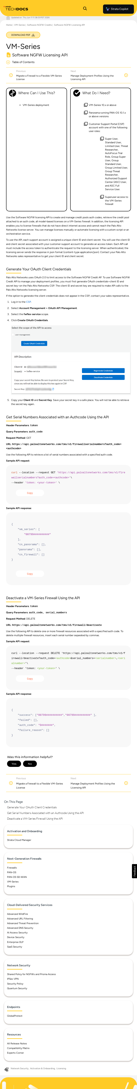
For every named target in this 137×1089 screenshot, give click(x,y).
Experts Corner (15, 1052)
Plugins (11, 886)
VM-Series (19, 25)
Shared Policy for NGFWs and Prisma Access (31, 974)
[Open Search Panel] (85, 9)
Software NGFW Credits (39, 25)
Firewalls (12, 867)
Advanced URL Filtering (20, 918)
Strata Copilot (116, 9)
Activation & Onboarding (42, 1068)
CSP (28, 301)
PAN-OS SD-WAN (17, 877)
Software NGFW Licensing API (69, 25)
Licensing (61, 1068)
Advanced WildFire (17, 914)
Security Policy (15, 983)
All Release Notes (17, 1043)
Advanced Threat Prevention (23, 923)
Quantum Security (17, 988)
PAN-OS (11, 872)
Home (9, 25)
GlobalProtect (14, 1015)
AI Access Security (17, 932)
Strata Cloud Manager (19, 840)
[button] (134, 871)
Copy (30, 493)
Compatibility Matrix (18, 1048)
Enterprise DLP (15, 942)
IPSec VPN (13, 978)
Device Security (15, 937)
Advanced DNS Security (20, 928)
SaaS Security (14, 946)
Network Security (20, 1068)
